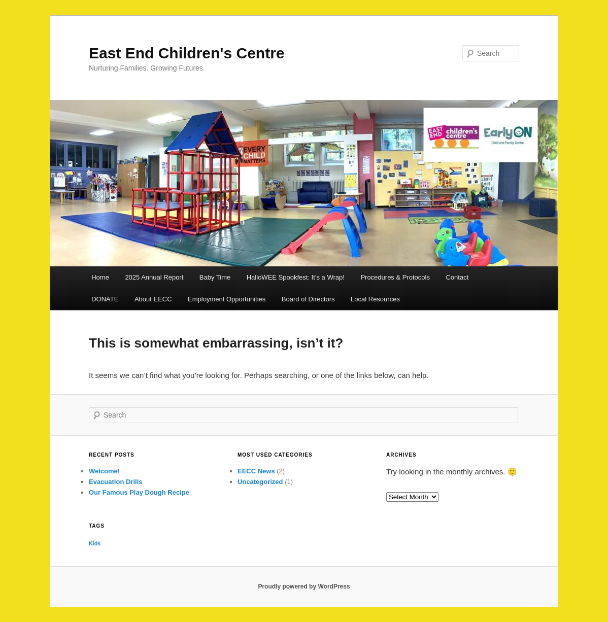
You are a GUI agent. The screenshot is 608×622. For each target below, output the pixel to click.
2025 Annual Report (154, 277)
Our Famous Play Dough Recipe (139, 492)
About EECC (153, 299)
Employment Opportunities (226, 299)
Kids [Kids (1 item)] (94, 543)
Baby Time (214, 277)
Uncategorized (260, 482)
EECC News (256, 471)
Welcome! (104, 471)
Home (100, 277)
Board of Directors (308, 299)
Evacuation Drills (115, 482)
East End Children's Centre (187, 53)
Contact (457, 277)
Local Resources (375, 299)
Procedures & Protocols (395, 277)
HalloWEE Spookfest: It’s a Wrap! (296, 277)
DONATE (104, 299)
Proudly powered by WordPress (304, 586)
